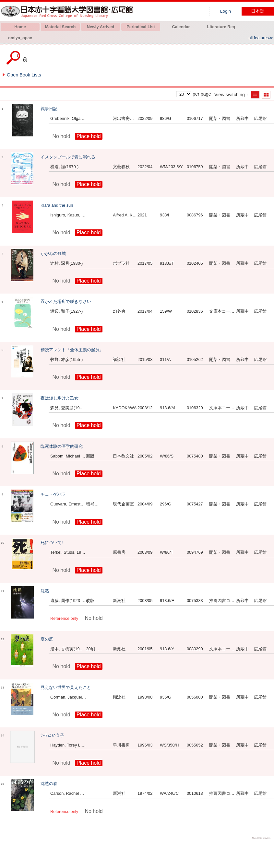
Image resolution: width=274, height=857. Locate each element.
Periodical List (140, 26)
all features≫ (260, 37)
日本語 (258, 11)
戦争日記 (49, 108)
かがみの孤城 (53, 253)
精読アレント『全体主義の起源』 (72, 349)
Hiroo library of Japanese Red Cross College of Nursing (68, 11)
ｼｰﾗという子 (52, 735)
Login (225, 11)
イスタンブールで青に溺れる (68, 157)
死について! (52, 542)
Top (263, 846)
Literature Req (221, 26)
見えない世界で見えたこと (66, 687)
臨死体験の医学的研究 (62, 446)
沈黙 (45, 590)
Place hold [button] (89, 136)
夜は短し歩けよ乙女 (59, 398)
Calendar (181, 26)
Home (20, 26)
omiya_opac (20, 37)
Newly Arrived (100, 26)
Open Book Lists (24, 74)
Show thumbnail (266, 94)
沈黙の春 (49, 783)
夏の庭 (47, 639)
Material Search (60, 26)
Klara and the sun (57, 205)
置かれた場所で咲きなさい (66, 301)
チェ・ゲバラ (53, 494)
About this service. (261, 838)
